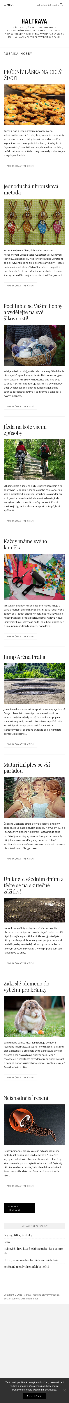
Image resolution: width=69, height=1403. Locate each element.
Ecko (7, 1242)
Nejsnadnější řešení (26, 1097)
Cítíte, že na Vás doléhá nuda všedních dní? (31, 1260)
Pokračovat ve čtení (20, 166)
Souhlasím (34, 1395)
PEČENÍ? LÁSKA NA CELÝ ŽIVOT (32, 74)
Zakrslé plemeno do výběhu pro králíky (26, 986)
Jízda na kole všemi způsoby (25, 429)
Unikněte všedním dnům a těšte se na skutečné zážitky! (33, 885)
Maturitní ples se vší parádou (27, 767)
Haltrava (34, 21)
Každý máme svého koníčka (25, 544)
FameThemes (31, 1298)
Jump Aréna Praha (24, 656)
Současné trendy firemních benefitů (26, 1266)
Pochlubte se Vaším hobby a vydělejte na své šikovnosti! (33, 312)
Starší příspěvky (14, 1208)
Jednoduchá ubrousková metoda (31, 189)
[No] (64, 1390)
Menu (10, 5)
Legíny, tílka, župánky (18, 1235)
